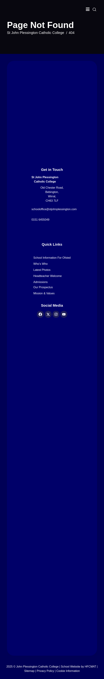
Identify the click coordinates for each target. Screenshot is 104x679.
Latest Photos (41, 270)
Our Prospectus (43, 287)
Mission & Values (44, 293)
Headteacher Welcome (47, 276)
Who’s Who (40, 264)
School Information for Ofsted (51, 258)
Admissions (40, 282)
